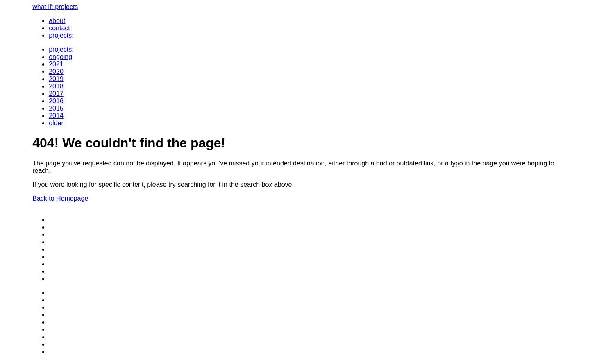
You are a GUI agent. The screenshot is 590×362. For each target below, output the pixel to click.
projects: (61, 35)
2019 (56, 78)
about (57, 20)
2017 (56, 93)
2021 (56, 64)
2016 (56, 100)
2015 (56, 108)
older (56, 123)
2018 (56, 86)
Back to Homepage (60, 198)
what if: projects (55, 6)
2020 (56, 71)
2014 (56, 115)
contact (59, 28)
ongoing (60, 56)
